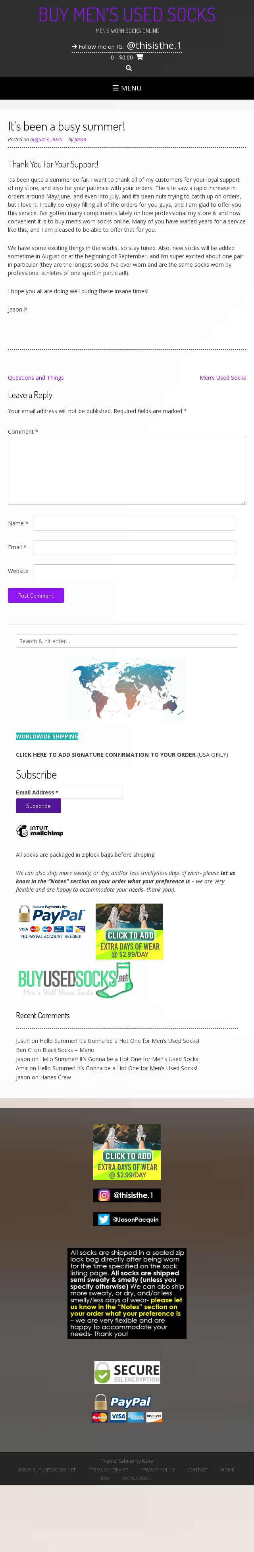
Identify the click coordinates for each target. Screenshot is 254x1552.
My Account (136, 1478)
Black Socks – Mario (68, 1050)
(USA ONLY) (122, 754)
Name (18, 523)
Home (227, 1470)
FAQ (105, 1478)
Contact (198, 1470)
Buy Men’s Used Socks (127, 14)
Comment (23, 431)
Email (17, 547)
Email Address (37, 792)
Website (18, 571)
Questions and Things (36, 377)
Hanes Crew (55, 1077)
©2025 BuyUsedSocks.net (47, 1470)
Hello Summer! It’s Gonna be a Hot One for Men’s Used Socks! (119, 1040)
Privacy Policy (157, 1470)
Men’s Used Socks (223, 377)
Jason (80, 139)
